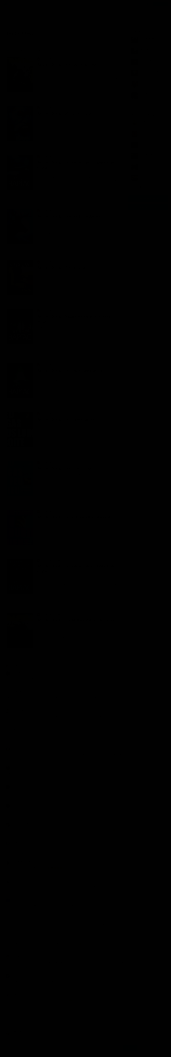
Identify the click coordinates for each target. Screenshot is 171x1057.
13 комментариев (62, 246)
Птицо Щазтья (15, 994)
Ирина (11, 918)
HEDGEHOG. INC (15, 767)
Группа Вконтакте (148, 198)
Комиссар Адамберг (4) (109, 344)
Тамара (11, 899)
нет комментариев (62, 650)
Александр (13, 672)
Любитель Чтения (16, 1013)
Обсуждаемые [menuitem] (23, 50)
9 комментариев (61, 143)
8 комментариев (61, 197)
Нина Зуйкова (14, 710)
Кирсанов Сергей (67, 442)
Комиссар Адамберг (109, 393)
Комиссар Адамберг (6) (109, 239)
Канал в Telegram (148, 207)
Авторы (24, 4)
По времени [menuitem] (54, 50)
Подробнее (72, 1049)
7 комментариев (61, 297)
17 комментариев (62, 498)
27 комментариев (62, 449)
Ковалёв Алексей (67, 594)
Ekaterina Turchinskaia (18, 823)
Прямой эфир (20, 666)
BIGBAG (62, 136)
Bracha (11, 748)
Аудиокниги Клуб (15, 1052)
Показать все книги (142, 104)
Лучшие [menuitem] (39, 50)
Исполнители (37, 4)
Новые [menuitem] (8, 50)
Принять (130, 1048)
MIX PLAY (12, 880)
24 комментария (61, 351)
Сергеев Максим (66, 87)
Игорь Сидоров (15, 975)
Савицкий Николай (68, 491)
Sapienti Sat (13, 1031)
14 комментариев (62, 94)
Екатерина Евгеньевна (18, 956)
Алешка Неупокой (16, 842)
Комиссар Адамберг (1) (108, 190)
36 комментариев (62, 400)
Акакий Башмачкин (17, 937)
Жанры (15, 4)
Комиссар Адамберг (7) (109, 136)
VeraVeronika (14, 691)
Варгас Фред (46, 87)
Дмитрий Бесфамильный (19, 861)
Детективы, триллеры (50, 59)
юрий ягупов (14, 729)
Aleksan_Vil (13, 786)
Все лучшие (138, 187)
